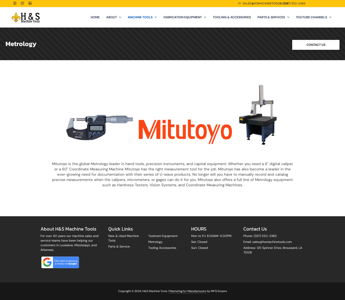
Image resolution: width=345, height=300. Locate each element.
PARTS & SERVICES (273, 17)
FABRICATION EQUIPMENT (184, 17)
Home (95, 17)
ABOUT (113, 17)
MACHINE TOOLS (142, 17)
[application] (119, 17)
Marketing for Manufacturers (187, 291)
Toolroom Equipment (163, 236)
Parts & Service (119, 246)
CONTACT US (315, 45)
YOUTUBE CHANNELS (313, 17)
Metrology (155, 242)
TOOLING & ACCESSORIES (232, 17)
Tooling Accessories (162, 248)
